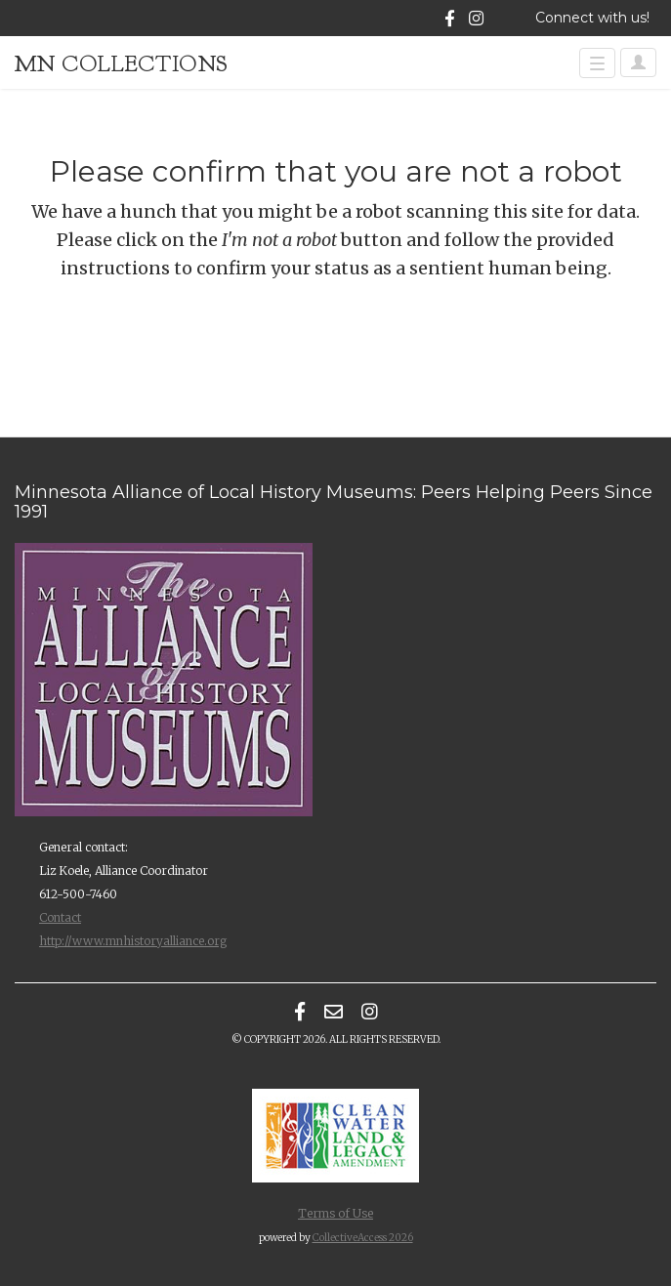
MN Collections (122, 64)
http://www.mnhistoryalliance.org (133, 940)
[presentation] (177, 344)
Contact (60, 917)
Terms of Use (335, 1213)
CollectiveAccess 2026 (363, 1237)
